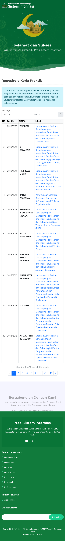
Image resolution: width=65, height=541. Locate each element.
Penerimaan (9, 462)
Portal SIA (8, 467)
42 (51, 373)
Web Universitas (11, 457)
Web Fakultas (9, 500)
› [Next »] (55, 373)
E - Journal (8, 482)
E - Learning (9, 477)
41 (45, 373)
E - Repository (10, 487)
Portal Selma (9, 472)
